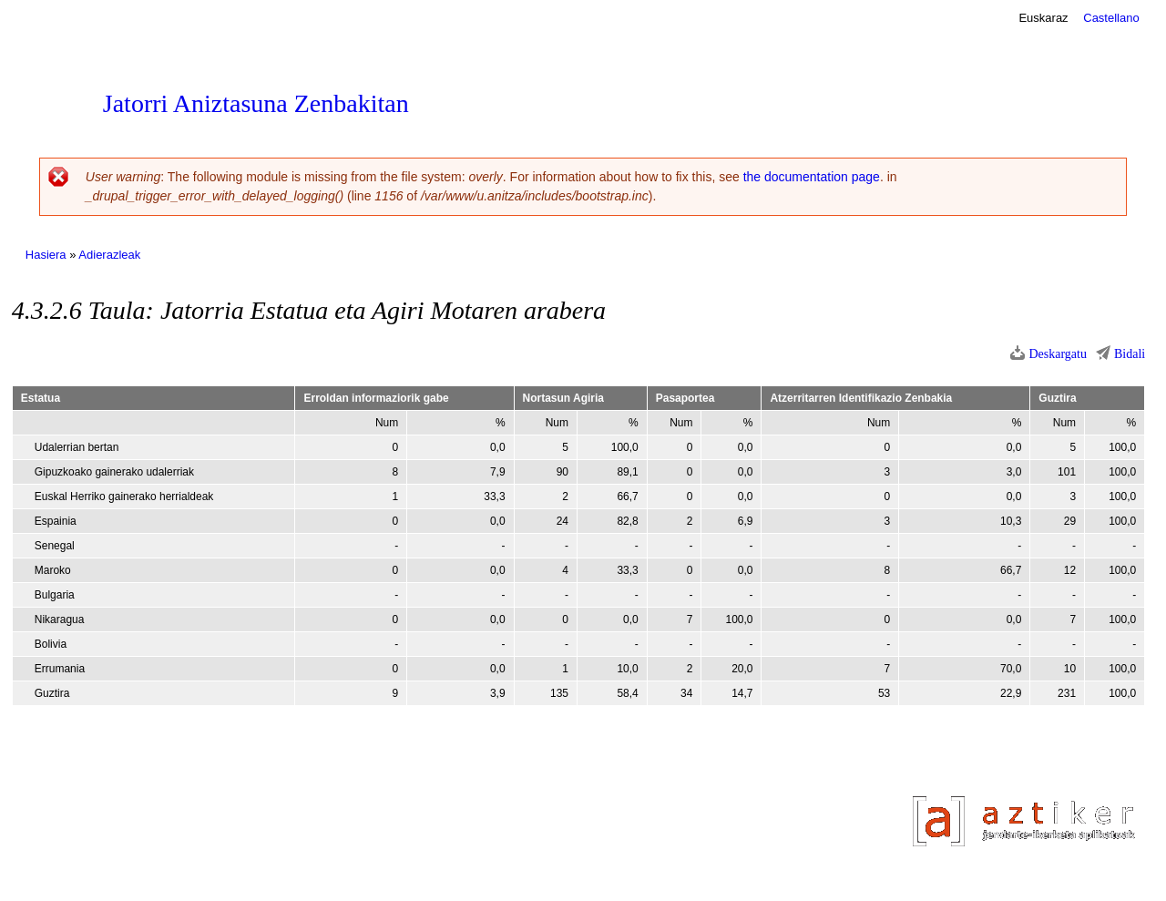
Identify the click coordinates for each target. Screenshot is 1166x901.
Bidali (1129, 354)
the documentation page (811, 176)
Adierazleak (109, 254)
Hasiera (46, 254)
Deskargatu (1057, 354)
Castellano (1111, 18)
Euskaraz (1043, 18)
